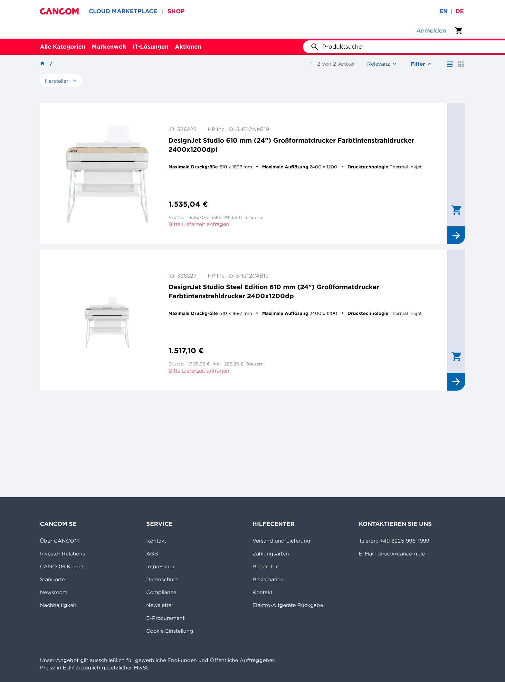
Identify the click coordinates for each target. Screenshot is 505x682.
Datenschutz (162, 579)
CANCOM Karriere (63, 566)
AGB (152, 553)
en (443, 11)
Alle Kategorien (62, 46)
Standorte (52, 579)
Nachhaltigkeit (58, 605)
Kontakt (156, 540)
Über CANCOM (59, 540)
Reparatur (265, 566)
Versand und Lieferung (281, 540)
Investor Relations (62, 553)
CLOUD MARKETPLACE (123, 11)
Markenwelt (109, 46)
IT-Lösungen (150, 46)
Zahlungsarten (270, 553)
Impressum (160, 566)
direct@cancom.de (401, 553)
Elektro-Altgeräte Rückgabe (287, 605)
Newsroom (53, 592)
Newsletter (159, 605)
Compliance (161, 592)
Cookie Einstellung (169, 631)
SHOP (176, 11)
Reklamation (268, 579)
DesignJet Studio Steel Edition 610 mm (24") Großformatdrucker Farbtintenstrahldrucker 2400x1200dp (273, 291)
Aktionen (188, 46)
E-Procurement (165, 618)
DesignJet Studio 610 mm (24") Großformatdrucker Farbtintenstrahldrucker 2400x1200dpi (291, 144)
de (459, 11)
